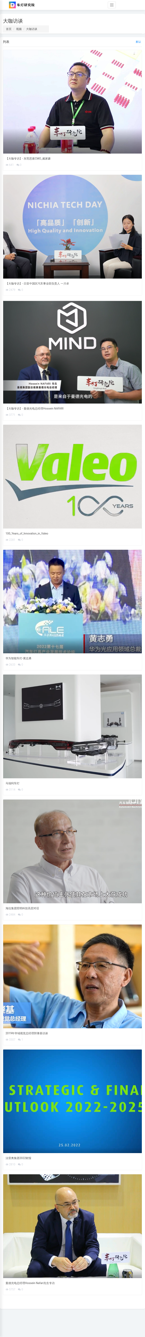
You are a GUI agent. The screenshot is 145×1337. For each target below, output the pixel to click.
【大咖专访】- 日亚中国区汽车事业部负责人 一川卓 (37, 283)
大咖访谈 (31, 29)
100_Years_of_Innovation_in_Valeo (27, 533)
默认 (138, 41)
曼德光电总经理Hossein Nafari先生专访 (30, 1283)
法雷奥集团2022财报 (18, 1158)
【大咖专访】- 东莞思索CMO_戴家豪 (28, 158)
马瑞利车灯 (12, 783)
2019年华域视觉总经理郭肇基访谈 (27, 1033)
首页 (9, 29)
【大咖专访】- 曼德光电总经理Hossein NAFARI (34, 408)
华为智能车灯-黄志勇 (18, 658)
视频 (19, 29)
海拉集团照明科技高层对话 (22, 908)
